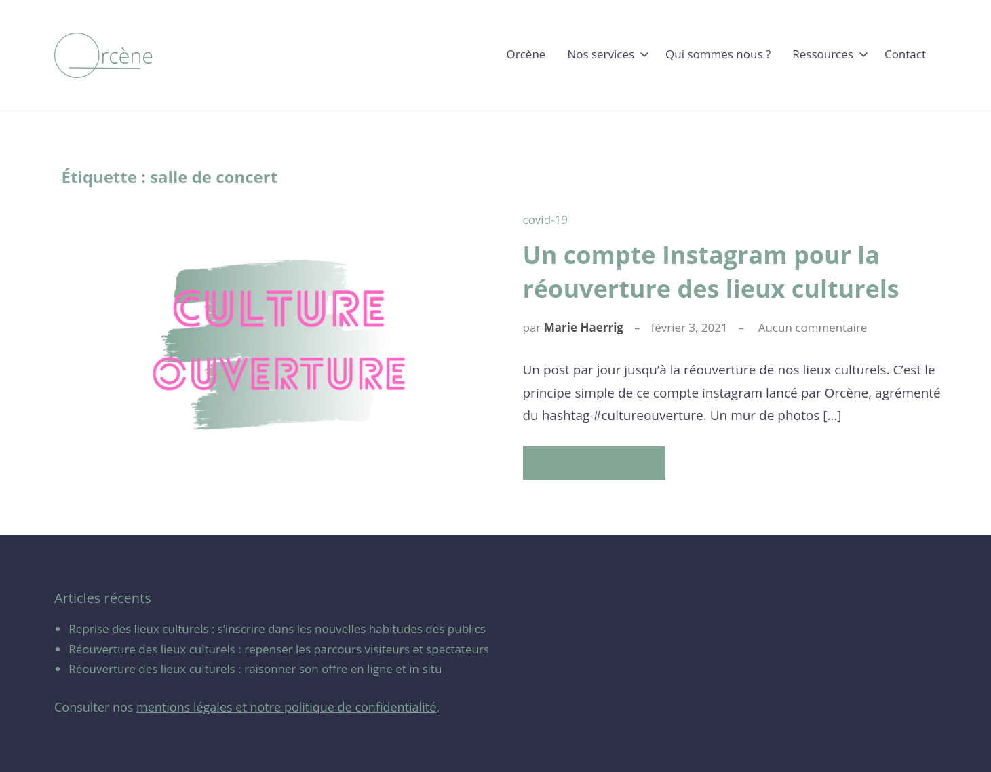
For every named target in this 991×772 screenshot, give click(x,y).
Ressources (827, 54)
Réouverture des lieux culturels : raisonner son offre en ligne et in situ (255, 668)
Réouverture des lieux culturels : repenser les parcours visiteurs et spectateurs (279, 649)
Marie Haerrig (583, 327)
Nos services (605, 54)
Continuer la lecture (590, 463)
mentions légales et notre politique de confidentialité (286, 707)
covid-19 (545, 219)
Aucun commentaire (813, 327)
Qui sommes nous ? (718, 54)
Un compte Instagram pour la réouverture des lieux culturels (711, 271)
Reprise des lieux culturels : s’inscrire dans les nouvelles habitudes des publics (277, 628)
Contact (905, 54)
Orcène (526, 54)
